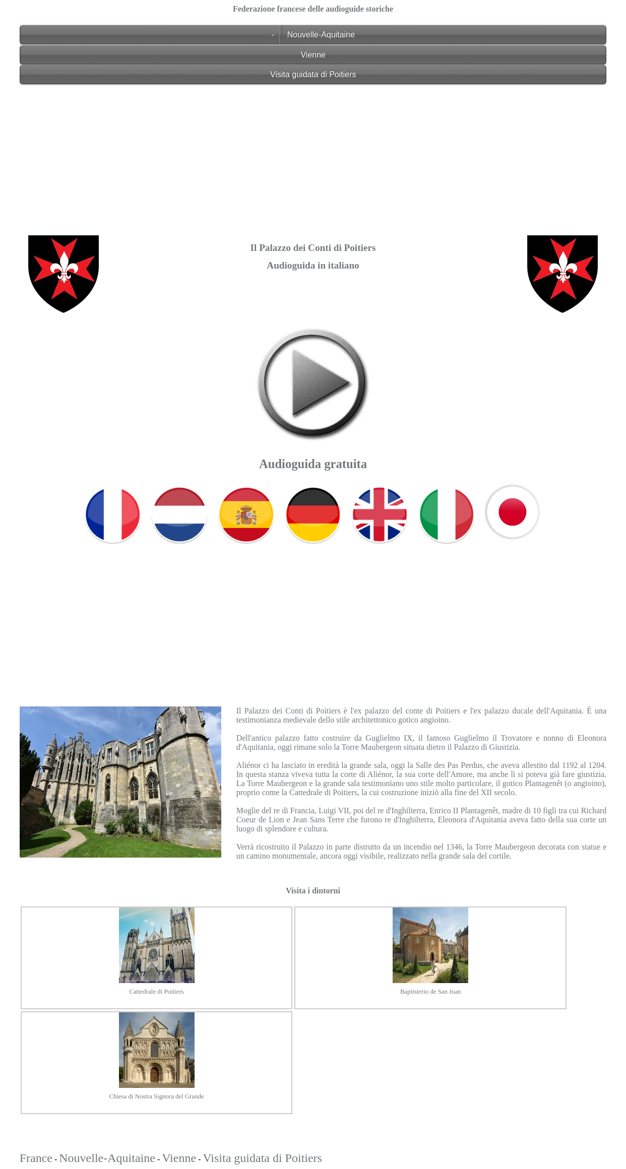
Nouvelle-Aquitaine (321, 34)
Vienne (313, 54)
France (36, 1157)
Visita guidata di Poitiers (313, 74)
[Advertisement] (313, 159)
